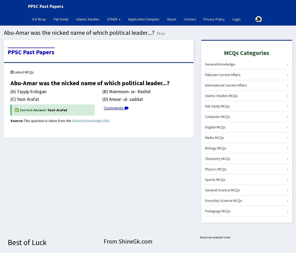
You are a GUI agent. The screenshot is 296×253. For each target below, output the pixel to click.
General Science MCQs (246, 190)
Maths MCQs (246, 137)
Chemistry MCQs (246, 158)
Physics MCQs (246, 169)
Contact (190, 19)
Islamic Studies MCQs (246, 95)
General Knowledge (246, 64)
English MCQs (246, 127)
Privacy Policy (214, 19)
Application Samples (143, 19)
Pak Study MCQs (246, 106)
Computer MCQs (246, 116)
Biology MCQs (246, 148)
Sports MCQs (246, 179)
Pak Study (61, 19)
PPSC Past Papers (31, 52)
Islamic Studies (87, 19)
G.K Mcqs (41, 18)
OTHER (114, 19)
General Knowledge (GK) (90, 120)
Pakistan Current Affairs (246, 74)
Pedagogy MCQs (246, 211)
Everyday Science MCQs (246, 200)
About (171, 19)
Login (236, 19)
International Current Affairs (246, 85)
